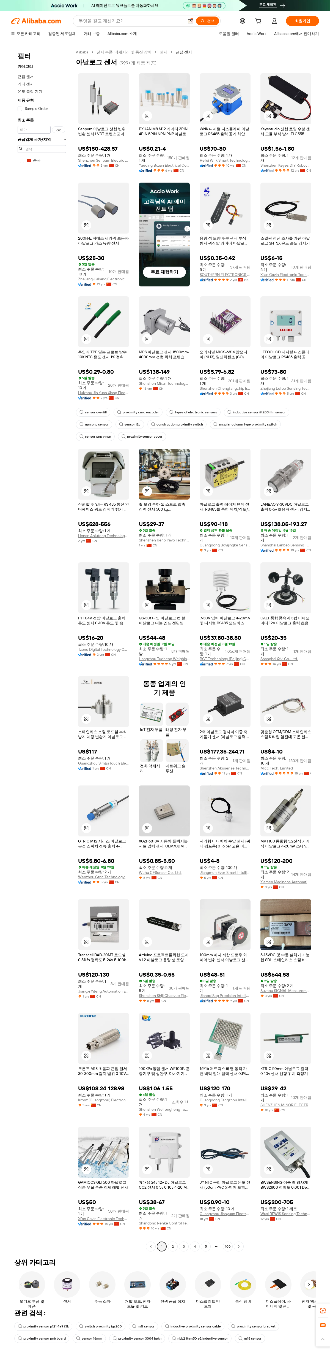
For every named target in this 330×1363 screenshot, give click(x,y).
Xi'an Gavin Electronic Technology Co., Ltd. (285, 274)
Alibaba (82, 52)
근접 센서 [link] (184, 52)
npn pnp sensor (94, 424)
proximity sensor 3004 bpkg (137, 1338)
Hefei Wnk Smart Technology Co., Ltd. (225, 160)
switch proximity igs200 (100, 1326)
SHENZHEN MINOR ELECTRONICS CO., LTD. (285, 1105)
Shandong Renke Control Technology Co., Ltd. (164, 1223)
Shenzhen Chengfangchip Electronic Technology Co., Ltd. (225, 388)
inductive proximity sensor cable (193, 1326)
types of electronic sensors (193, 412)
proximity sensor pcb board (42, 1338)
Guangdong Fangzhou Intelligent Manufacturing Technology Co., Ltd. (225, 1100)
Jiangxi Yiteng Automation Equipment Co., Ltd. (103, 991)
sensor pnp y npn (95, 436)
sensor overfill (93, 412)
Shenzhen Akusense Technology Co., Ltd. (225, 768)
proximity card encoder (138, 412)
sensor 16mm (89, 1338)
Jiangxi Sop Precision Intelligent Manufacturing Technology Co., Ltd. (225, 995)
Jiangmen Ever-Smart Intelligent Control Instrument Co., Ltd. (225, 872)
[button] (190, 21)
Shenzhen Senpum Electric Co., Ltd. (103, 160)
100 (228, 1246)
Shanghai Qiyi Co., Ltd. (279, 659)
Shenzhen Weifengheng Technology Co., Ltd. (164, 1109)
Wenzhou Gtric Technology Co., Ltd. (103, 877)
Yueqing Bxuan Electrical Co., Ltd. (164, 165)
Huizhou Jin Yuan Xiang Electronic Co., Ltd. (103, 393)
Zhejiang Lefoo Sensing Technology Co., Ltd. (285, 388)
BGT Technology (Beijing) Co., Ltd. (225, 659)
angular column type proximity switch (245, 424)
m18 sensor (250, 1338)
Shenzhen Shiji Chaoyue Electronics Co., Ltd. (164, 995)
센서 (163, 52)
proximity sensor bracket (253, 1326)
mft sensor (143, 1326)
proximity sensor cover (142, 436)
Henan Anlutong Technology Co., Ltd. (103, 535)
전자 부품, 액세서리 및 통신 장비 (124, 52)
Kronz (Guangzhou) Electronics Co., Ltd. (103, 1100)
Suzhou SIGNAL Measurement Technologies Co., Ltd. (285, 990)
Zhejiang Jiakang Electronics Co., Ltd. (103, 279)
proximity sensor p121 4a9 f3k (43, 1326)
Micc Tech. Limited (276, 768)
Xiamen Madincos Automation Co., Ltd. (285, 882)
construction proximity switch (177, 424)
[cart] (259, 22)
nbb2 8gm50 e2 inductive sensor (200, 1338)
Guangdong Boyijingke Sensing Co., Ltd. (225, 545)
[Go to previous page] (151, 1246)
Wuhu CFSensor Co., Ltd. (160, 872)
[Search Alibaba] (131, 21)
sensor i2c (130, 424)
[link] (323, 1311)
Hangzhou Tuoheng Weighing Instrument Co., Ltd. (164, 659)
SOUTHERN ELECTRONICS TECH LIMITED (225, 274)
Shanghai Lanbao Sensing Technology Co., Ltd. (285, 545)
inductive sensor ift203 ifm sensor (256, 412)
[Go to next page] (239, 1246)
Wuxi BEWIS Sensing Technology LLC (285, 1214)
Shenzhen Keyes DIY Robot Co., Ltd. (285, 165)
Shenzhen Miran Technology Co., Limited (164, 383)
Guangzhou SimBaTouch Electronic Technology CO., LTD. (103, 763)
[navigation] (41, 650)
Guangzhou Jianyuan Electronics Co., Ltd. (225, 1214)
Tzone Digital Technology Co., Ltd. (103, 649)
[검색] (207, 21)
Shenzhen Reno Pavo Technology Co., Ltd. (164, 540)
